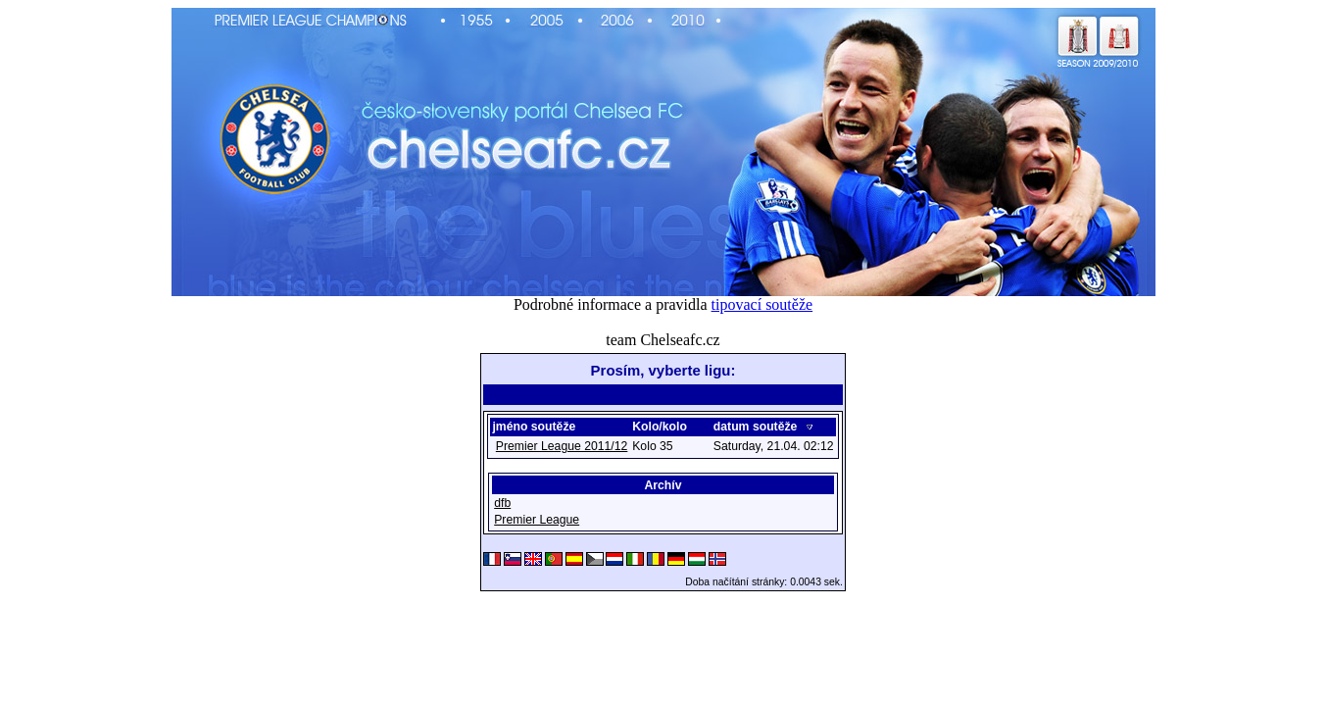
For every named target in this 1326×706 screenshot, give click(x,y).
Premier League (536, 522)
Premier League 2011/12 (562, 448)
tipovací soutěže (762, 304)
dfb (502, 505)
